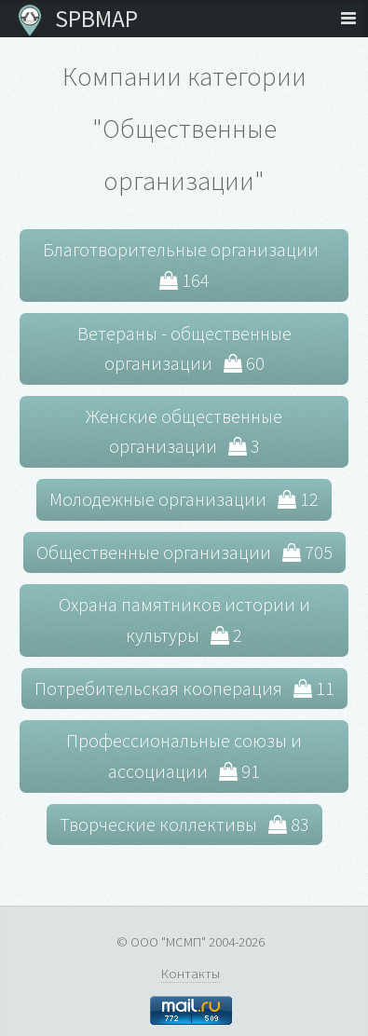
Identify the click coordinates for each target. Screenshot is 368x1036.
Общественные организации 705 (184, 552)
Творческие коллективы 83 (184, 824)
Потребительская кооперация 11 (184, 688)
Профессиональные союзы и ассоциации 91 (184, 756)
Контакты (190, 973)
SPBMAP (92, 19)
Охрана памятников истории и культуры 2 (184, 620)
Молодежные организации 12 (184, 499)
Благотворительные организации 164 (184, 265)
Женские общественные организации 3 (184, 431)
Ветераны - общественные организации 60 (184, 348)
